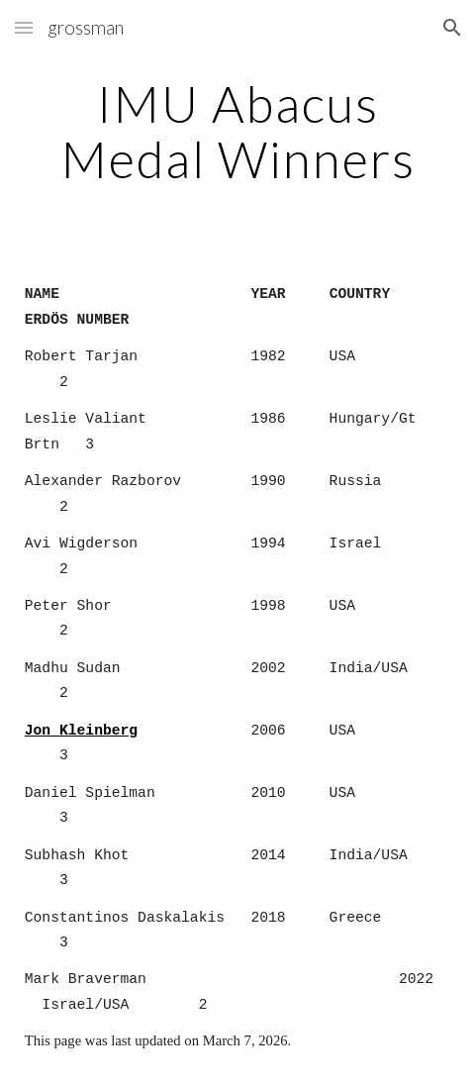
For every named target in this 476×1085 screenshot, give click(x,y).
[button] (24, 27)
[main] (238, 131)
